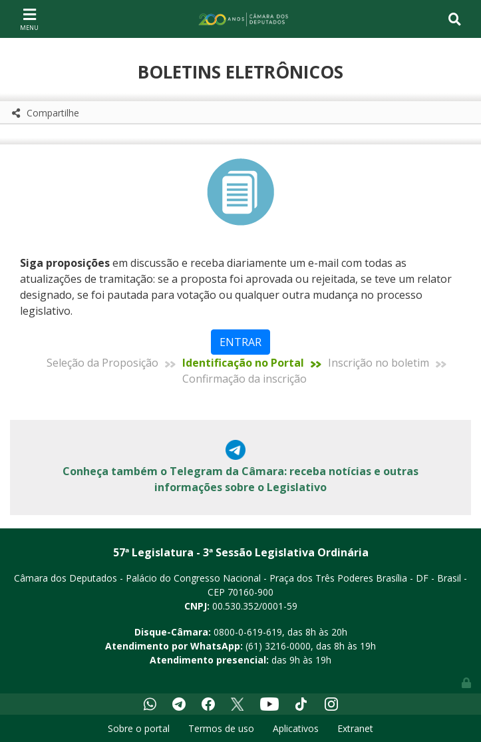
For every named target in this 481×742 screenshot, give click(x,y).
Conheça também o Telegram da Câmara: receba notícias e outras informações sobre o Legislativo (240, 479)
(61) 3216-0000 (278, 646)
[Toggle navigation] (29, 18)
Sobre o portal (139, 728)
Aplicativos (296, 728)
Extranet (355, 728)
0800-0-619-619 (248, 632)
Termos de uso (221, 728)
